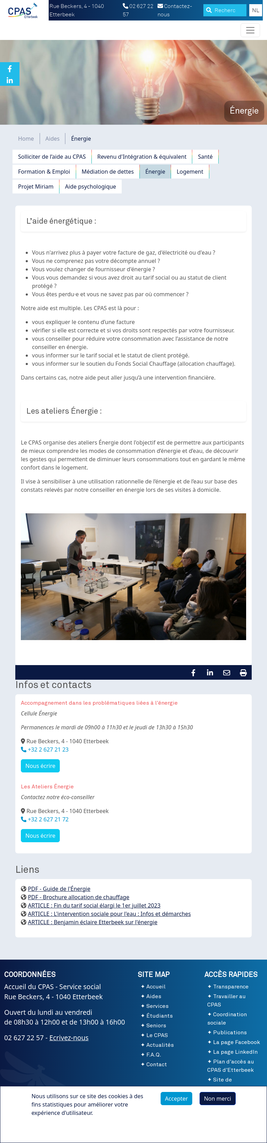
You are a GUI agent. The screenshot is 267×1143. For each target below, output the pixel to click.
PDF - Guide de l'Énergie (59, 889)
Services (157, 1006)
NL (255, 10)
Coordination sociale (227, 1019)
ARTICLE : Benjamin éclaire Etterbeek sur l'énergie (92, 922)
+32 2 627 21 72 (47, 819)
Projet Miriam (36, 186)
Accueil (155, 986)
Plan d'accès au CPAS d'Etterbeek (230, 1066)
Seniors (156, 1025)
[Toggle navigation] (250, 30)
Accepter (176, 1101)
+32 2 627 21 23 (47, 749)
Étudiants (159, 1016)
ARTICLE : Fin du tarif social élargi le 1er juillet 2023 (94, 905)
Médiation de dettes (108, 171)
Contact (156, 1064)
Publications (230, 1032)
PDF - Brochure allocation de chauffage (78, 897)
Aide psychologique (90, 186)
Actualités (160, 1045)
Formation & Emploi (44, 171)
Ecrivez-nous (69, 1037)
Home (26, 138)
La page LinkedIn (235, 1052)
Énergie (155, 171)
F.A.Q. (153, 1055)
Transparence (231, 986)
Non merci (217, 1101)
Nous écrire (40, 766)
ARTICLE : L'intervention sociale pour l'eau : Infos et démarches (109, 914)
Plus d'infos (53, 1131)
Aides (53, 138)
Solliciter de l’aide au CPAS (52, 156)
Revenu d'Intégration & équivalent (142, 156)
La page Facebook (236, 1042)
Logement (190, 171)
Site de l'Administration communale (228, 1088)
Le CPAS (157, 1035)
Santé (205, 156)
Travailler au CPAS (226, 1001)
